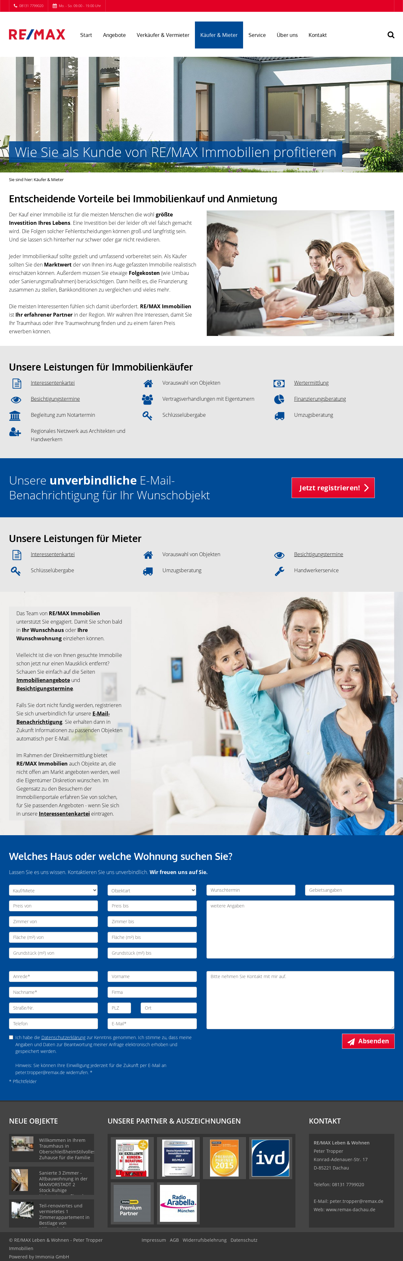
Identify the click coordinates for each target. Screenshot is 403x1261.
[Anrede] (53, 976)
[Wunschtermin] (251, 890)
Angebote (114, 35)
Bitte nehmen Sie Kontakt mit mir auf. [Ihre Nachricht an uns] (300, 1000)
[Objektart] (152, 890)
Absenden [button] (373, 1041)
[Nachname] (53, 992)
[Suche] (394, 39)
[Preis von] (53, 905)
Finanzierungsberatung (320, 398)
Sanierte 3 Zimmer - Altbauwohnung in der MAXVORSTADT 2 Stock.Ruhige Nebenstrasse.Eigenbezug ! (67, 1187)
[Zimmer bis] (152, 921)
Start (86, 35)
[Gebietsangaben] (349, 890)
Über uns (287, 35)
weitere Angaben (300, 929)
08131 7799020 (31, 5)
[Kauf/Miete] (53, 890)
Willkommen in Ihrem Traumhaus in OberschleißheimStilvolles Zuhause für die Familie (67, 1148)
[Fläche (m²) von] (53, 937)
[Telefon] (53, 1023)
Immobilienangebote (43, 680)
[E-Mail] (152, 1023)
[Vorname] (152, 976)
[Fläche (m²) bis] (152, 937)
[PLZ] (119, 1008)
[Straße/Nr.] (53, 1008)
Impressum (154, 1240)
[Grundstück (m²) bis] (152, 953)
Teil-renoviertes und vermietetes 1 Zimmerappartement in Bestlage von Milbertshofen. (64, 1217)
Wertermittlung (311, 382)
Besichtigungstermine (55, 398)
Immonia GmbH (52, 1257)
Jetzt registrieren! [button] (330, 487)
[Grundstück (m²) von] (53, 953)
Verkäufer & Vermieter (163, 35)
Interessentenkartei (53, 382)
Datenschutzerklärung (63, 1037)
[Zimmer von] (53, 921)
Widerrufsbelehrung (205, 1240)
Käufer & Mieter (219, 35)
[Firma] (152, 992)
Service (257, 35)
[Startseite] (37, 34)
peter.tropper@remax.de (356, 1201)
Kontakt (318, 35)
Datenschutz (244, 1240)
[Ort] (169, 1008)
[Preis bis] (152, 905)
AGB (174, 1240)
